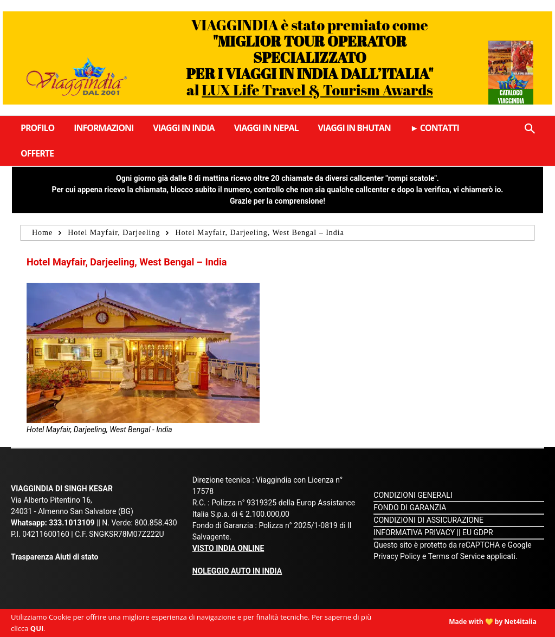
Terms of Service (456, 556)
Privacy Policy (397, 556)
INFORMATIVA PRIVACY (414, 532)
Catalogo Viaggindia (511, 96)
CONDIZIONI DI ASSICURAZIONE (428, 520)
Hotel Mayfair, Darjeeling (114, 233)
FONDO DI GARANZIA (409, 507)
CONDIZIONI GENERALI (412, 495)
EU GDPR (477, 532)
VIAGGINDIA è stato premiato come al (309, 57)
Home (42, 233)
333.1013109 (71, 522)
